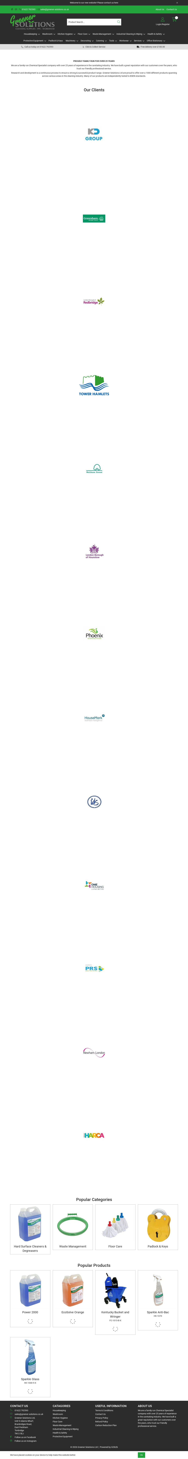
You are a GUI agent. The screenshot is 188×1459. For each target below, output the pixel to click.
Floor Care (82, 34)
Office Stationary (154, 40)
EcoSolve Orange (73, 1312)
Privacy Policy (101, 1418)
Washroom (47, 34)
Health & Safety (155, 34)
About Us (160, 9)
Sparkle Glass (30, 1381)
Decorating (86, 40)
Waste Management (102, 34)
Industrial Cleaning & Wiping (129, 34)
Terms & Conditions (104, 1410)
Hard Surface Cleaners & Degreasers (30, 1249)
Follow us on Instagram (23, 1440)
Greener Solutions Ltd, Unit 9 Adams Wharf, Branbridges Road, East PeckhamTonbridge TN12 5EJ (22, 1425)
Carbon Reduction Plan (106, 1425)
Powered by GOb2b (109, 1447)
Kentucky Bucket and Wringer (115, 1316)
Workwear (124, 40)
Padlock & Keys (56, 40)
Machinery (70, 40)
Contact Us (171, 9)
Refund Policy (101, 1421)
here (116, 2)
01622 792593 (27, 9)
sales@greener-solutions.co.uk (53, 9)
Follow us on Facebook (23, 1437)
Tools (111, 40)
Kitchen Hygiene (65, 34)
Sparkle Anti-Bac (158, 1314)
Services (138, 40)
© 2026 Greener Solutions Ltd (84, 1447)
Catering (100, 40)
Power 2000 (30, 1312)
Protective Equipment (33, 40)
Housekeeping (30, 34)
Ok (141, 1455)
